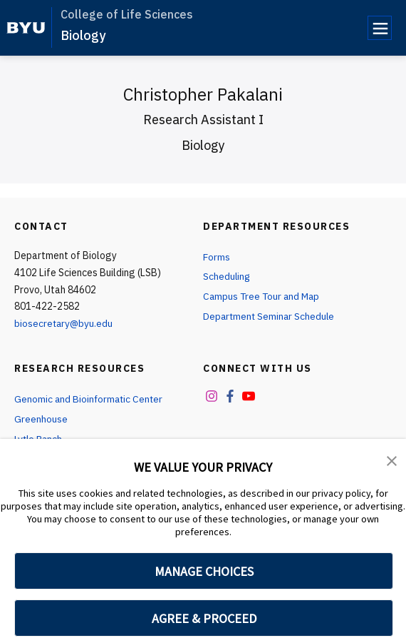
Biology (83, 35)
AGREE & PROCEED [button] (204, 618)
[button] (392, 459)
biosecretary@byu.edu (64, 323)
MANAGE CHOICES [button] (204, 571)
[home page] (26, 28)
